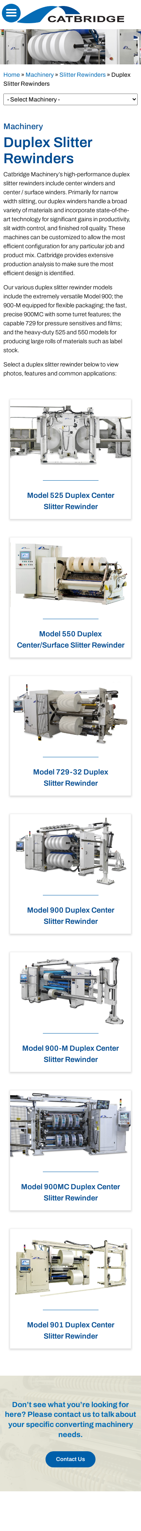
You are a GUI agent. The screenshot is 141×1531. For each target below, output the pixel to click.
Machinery (40, 74)
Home (11, 74)
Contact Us (70, 1459)
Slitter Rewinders (82, 74)
